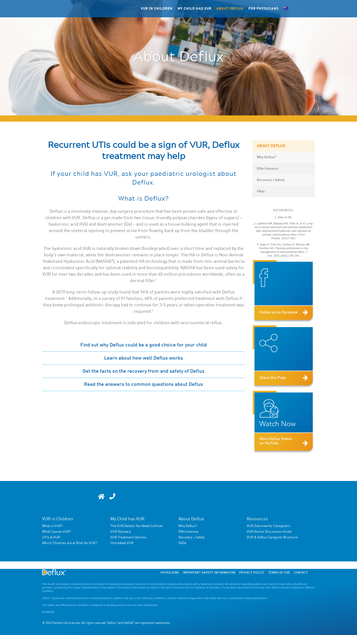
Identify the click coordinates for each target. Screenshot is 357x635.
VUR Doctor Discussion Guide (269, 531)
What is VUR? (52, 526)
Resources (257, 519)
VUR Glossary (120, 531)
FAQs (261, 191)
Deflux (46, 598)
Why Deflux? (266, 157)
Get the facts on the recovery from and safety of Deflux (144, 371)
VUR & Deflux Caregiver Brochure (272, 537)
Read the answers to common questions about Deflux (143, 384)
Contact (301, 572)
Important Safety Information (209, 572)
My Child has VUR (127, 519)
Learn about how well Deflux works (143, 358)
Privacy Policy (252, 572)
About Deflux (229, 8)
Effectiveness (267, 168)
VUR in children (157, 8)
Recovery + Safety (271, 180)
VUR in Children (57, 519)
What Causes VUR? (56, 531)
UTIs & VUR (51, 537)
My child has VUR (194, 8)
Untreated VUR (121, 543)
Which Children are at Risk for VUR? (69, 543)
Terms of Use (279, 572)
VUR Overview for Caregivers (268, 526)
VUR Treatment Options (128, 537)
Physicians (170, 572)
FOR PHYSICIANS (263, 8)
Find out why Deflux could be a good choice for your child (143, 345)
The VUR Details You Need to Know (136, 526)
